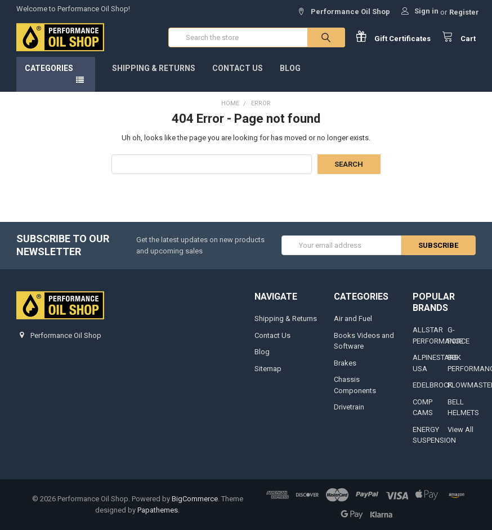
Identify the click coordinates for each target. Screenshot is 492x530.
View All (460, 429)
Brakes (345, 363)
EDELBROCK (433, 385)
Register (464, 12)
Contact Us (237, 68)
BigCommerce (195, 499)
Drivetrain (349, 407)
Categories (49, 68)
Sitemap (267, 368)
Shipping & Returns (153, 68)
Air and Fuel (353, 318)
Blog (290, 68)
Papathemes (157, 510)
